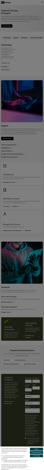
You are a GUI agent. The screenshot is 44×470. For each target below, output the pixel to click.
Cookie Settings (36, 456)
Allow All (36, 449)
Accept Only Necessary (37, 452)
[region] (22, 458)
